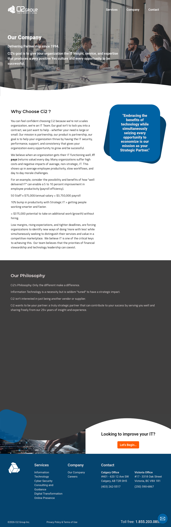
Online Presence (44, 498)
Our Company (76, 472)
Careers (72, 476)
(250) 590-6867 (144, 486)
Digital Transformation (48, 493)
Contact (153, 9)
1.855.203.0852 (148, 522)
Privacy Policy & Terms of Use (62, 522)
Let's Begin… (128, 445)
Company (133, 9)
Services (112, 9)
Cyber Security (43, 481)
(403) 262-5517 (110, 486)
